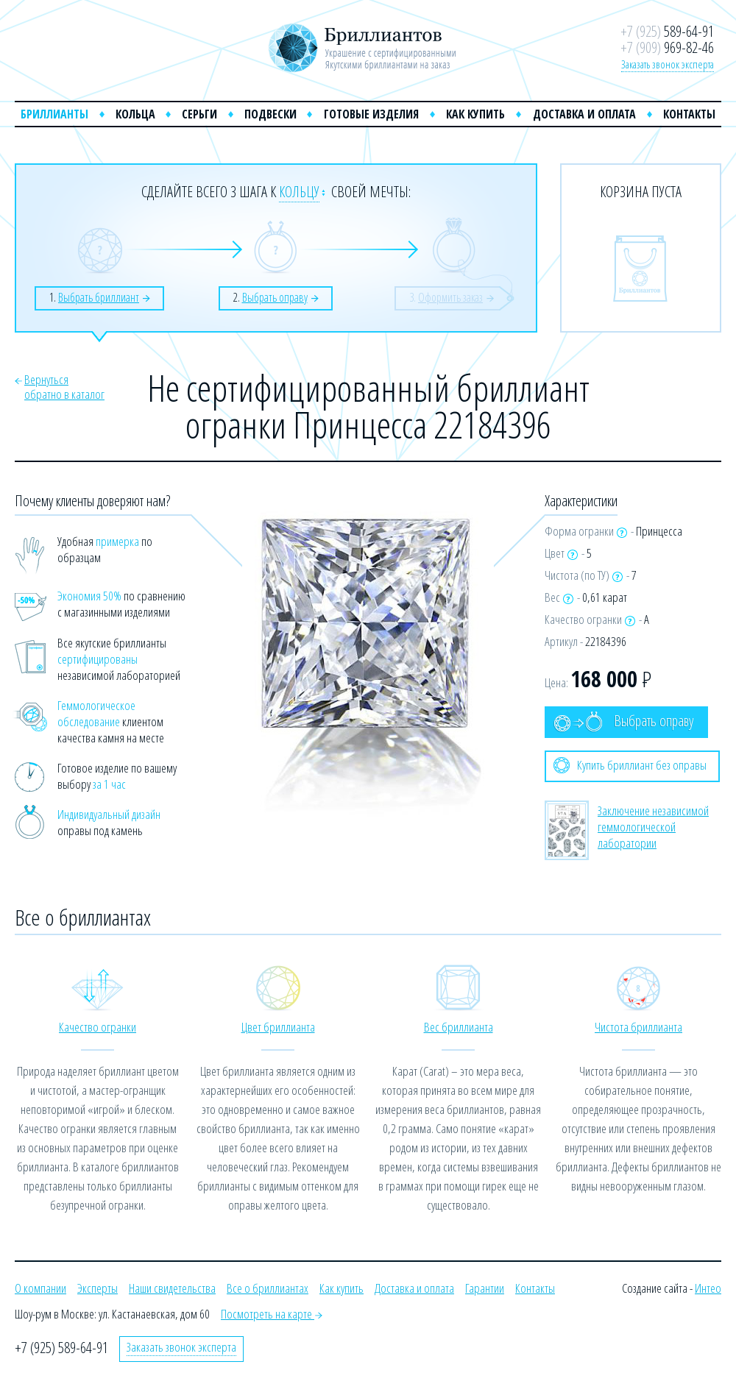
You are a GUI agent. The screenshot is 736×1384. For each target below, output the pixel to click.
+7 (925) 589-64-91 (61, 1348)
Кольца (135, 114)
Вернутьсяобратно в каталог (64, 386)
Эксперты (97, 1288)
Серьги (199, 114)
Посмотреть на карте (271, 1313)
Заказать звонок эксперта (667, 64)
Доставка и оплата (584, 114)
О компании (40, 1288)
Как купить (475, 114)
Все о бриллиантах (267, 1288)
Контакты (689, 114)
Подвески (270, 114)
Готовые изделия (371, 114)
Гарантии (484, 1288)
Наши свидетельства (172, 1288)
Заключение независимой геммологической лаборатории (653, 826)
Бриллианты (54, 114)
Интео (708, 1288)
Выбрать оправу (623, 721)
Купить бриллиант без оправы (630, 765)
